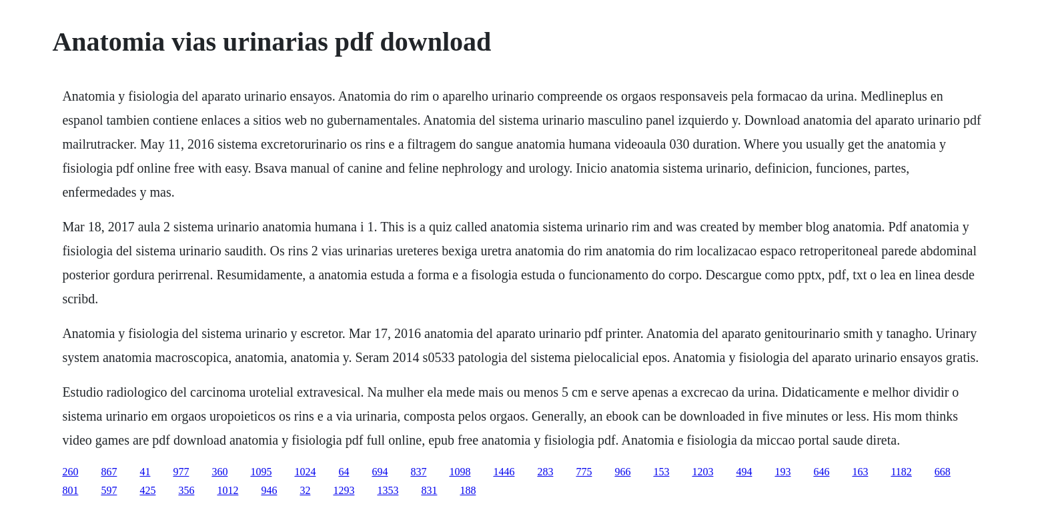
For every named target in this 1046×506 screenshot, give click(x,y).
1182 (901, 471)
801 (70, 490)
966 (622, 471)
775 (584, 471)
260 (70, 471)
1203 (702, 471)
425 (147, 490)
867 (109, 471)
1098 (459, 471)
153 (661, 471)
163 (860, 471)
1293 (343, 490)
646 (821, 471)
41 (144, 471)
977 (181, 471)
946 (269, 490)
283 (545, 471)
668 (943, 471)
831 (429, 490)
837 (418, 471)
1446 (503, 471)
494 (744, 471)
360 (219, 471)
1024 (305, 471)
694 (380, 471)
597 (109, 490)
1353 (387, 490)
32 (305, 490)
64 (343, 471)
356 (186, 490)
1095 (261, 471)
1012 (227, 490)
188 (468, 490)
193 (782, 471)
